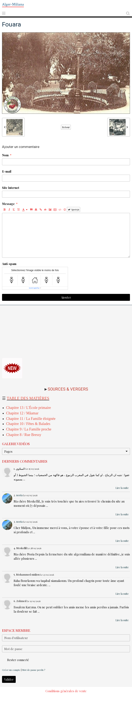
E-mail (6, 171)
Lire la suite (122, 487)
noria (19, 495)
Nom (5, 155)
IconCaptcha (34, 288)
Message (8, 204)
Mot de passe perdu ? (33, 669)
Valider (9, 679)
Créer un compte (11, 669)
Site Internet (10, 188)
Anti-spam (9, 264)
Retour (66, 127)
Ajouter (66, 297)
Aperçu (73, 209)
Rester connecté (15, 660)
